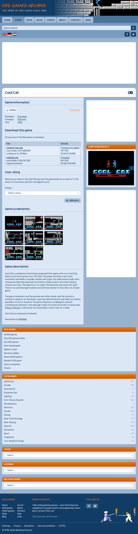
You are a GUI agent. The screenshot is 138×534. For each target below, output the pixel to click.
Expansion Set (69, 392)
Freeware (65, 158)
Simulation (69, 429)
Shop (29, 19)
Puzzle (69, 411)
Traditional (69, 437)
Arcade (69, 385)
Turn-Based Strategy (69, 441)
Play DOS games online (14, 338)
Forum (50, 19)
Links (88, 19)
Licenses (8, 464)
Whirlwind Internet (23, 530)
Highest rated (10, 349)
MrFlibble (23, 319)
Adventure (69, 381)
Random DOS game (13, 360)
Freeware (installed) (70, 148)
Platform (22, 119)
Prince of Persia (12, 308)
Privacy (17, 526)
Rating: (9, 188)
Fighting (69, 396)
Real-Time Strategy (69, 418)
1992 (20, 122)
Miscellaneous (69, 403)
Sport (69, 433)
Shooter (69, 426)
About (62, 19)
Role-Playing (69, 422)
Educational (69, 389)
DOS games (8, 499)
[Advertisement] (69, 63)
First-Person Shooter (69, 400)
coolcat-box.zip (14, 148)
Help (19, 514)
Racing (69, 415)
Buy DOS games (11, 342)
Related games (12, 479)
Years (7, 449)
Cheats (7, 368)
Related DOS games (13, 357)
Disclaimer (29, 526)
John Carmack (39, 516)
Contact (76, 19)
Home (7, 19)
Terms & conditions (46, 526)
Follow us (92, 499)
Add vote (74, 200)
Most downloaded (12, 346)
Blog (39, 19)
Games (18, 19)
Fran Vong (22, 116)
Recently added (11, 353)
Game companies (12, 364)
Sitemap (6, 526)
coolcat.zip (12, 158)
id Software (51, 516)
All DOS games (10, 334)
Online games (8, 511)
